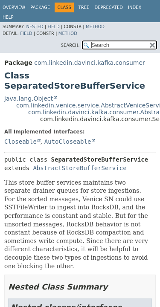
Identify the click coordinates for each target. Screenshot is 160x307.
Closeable (20, 141)
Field (53, 26)
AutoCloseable (67, 141)
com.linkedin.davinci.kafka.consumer (89, 62)
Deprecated (108, 7)
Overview (14, 7)
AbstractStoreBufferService (79, 168)
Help (8, 17)
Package (40, 7)
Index (134, 7)
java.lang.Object (28, 98)
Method (95, 26)
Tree (84, 7)
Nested (34, 26)
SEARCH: (70, 45)
